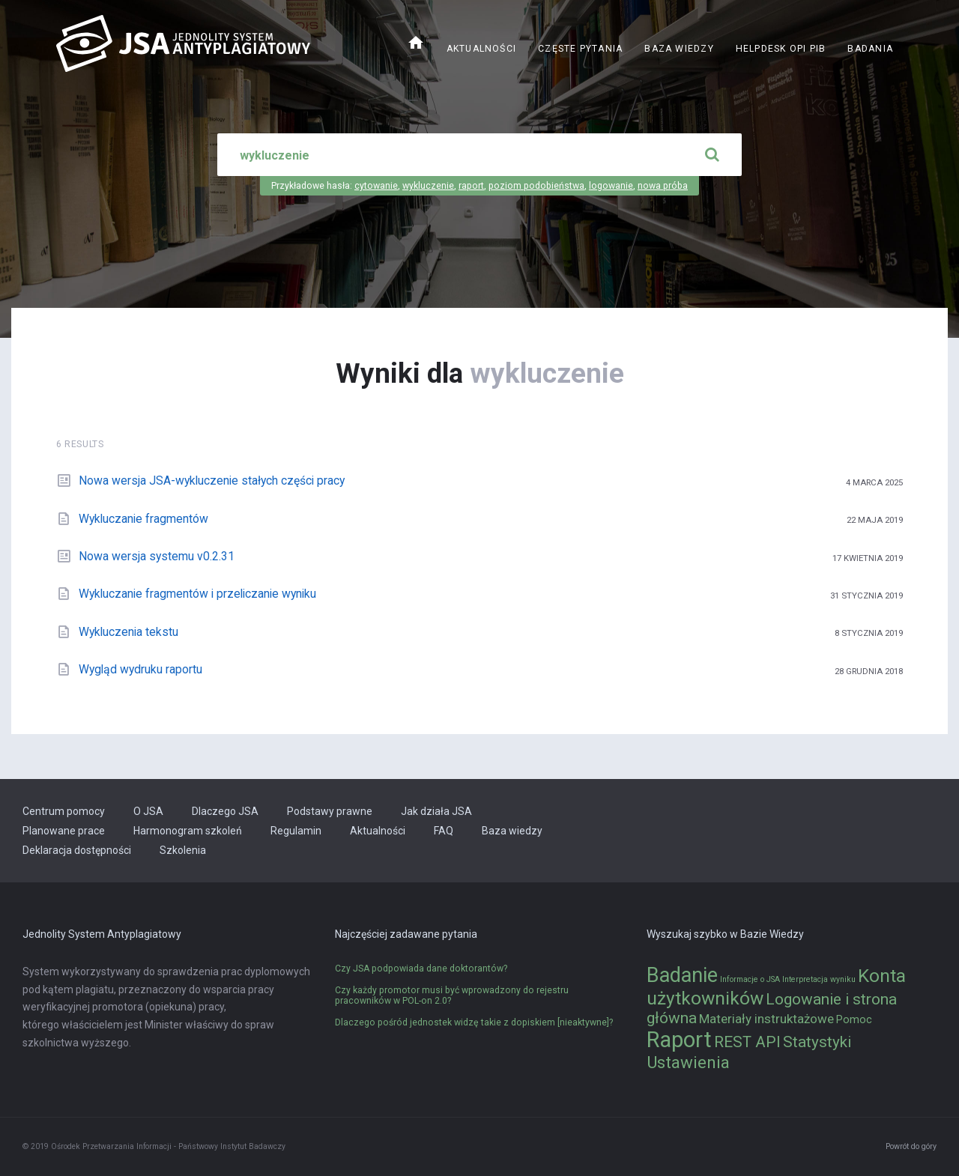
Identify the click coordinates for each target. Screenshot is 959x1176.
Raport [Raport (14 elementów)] (679, 1039)
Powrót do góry (911, 1146)
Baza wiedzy (678, 48)
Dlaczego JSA (225, 811)
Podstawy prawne (329, 811)
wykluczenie (428, 186)
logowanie (611, 186)
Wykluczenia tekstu (128, 632)
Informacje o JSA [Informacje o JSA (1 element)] (750, 979)
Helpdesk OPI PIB (781, 48)
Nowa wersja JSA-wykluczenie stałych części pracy (212, 480)
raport (471, 186)
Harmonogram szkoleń (187, 831)
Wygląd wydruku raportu (140, 669)
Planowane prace (63, 831)
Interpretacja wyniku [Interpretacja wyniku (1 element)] (819, 979)
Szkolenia (183, 850)
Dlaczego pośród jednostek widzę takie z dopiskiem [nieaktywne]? (474, 1022)
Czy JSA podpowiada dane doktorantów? (421, 968)
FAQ (443, 831)
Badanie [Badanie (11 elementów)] (682, 975)
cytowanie (376, 186)
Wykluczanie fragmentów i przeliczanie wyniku (197, 594)
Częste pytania (580, 48)
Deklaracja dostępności (76, 850)
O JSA (148, 811)
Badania (870, 48)
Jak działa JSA (436, 811)
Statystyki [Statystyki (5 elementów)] (817, 1042)
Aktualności (481, 48)
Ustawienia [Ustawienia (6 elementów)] (688, 1062)
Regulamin (295, 831)
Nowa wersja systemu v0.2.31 (157, 556)
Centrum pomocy (63, 811)
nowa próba (663, 186)
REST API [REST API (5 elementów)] (747, 1042)
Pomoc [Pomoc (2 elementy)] (854, 1019)
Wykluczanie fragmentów (143, 519)
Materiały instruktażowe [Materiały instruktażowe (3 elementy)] (766, 1018)
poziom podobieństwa (536, 186)
